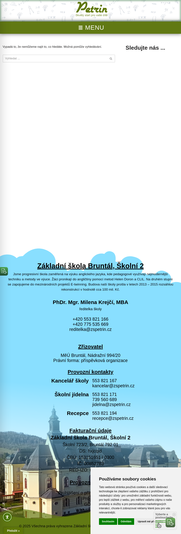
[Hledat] (55, 58)
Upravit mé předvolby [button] (150, 521)
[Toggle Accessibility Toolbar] (7, 517)
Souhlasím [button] (108, 521)
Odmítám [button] (126, 521)
